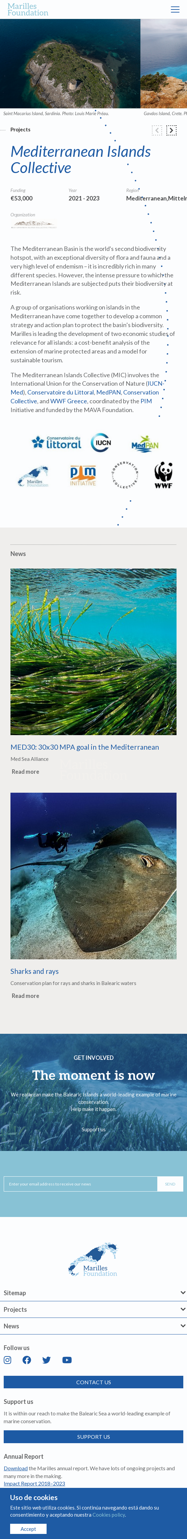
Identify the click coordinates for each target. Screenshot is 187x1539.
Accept (28, 1529)
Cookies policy (108, 1515)
